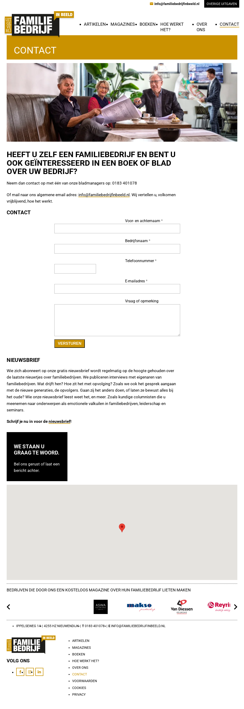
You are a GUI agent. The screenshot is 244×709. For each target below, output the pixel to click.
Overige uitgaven (222, 4)
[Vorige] (8, 606)
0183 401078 (95, 626)
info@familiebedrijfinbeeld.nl (104, 194)
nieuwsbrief (59, 421)
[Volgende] (235, 606)
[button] (122, 528)
